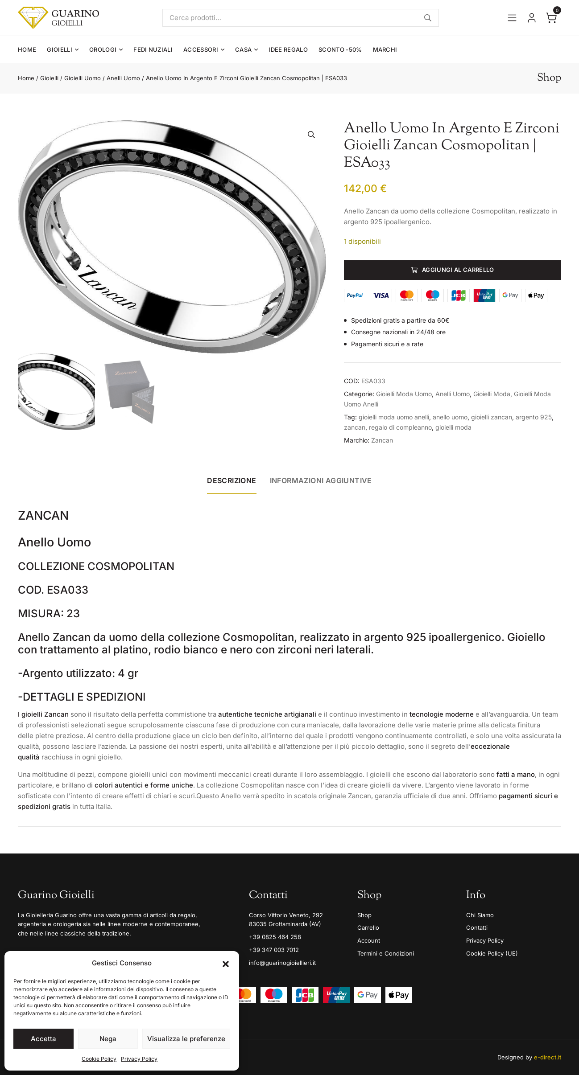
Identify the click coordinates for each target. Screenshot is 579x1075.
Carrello (368, 927)
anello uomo (450, 417)
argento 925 (534, 417)
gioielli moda (453, 427)
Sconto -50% (340, 49)
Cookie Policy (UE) (492, 953)
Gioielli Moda (491, 394)
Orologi (102, 49)
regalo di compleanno (400, 427)
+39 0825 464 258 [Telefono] (275, 936)
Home (27, 49)
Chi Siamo (480, 915)
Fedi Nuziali (153, 49)
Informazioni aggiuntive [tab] (321, 480)
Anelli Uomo (123, 78)
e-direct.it (547, 1057)
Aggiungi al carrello (458, 269)
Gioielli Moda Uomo (404, 394)
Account (368, 940)
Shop (364, 915)
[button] (225, 963)
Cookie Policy (99, 1058)
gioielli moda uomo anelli (394, 417)
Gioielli (59, 49)
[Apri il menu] (512, 18)
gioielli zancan (491, 417)
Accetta (43, 1038)
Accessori (200, 49)
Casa (243, 49)
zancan (354, 427)
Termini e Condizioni (385, 953)
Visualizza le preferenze (186, 1038)
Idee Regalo (288, 49)
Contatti (477, 927)
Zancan (382, 440)
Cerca (427, 17)
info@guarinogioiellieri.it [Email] (282, 962)
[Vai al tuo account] (532, 18)
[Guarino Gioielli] (58, 18)
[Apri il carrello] (551, 18)
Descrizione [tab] (231, 480)
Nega (107, 1038)
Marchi (385, 49)
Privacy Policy (139, 1058)
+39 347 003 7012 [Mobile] (274, 949)
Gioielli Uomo (82, 78)
